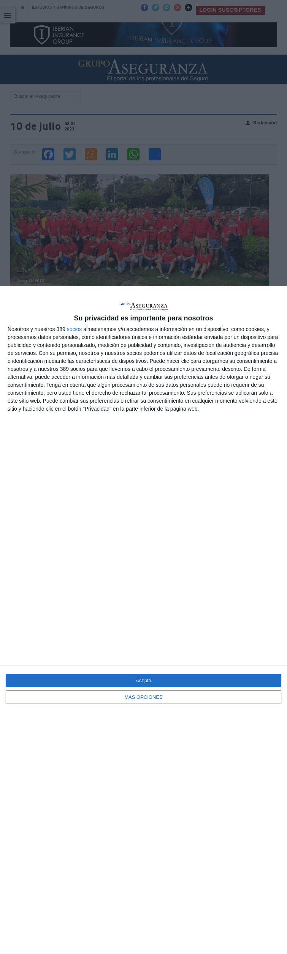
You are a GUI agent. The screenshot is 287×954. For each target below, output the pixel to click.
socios (74, 329)
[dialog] (143, 620)
